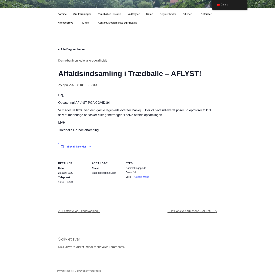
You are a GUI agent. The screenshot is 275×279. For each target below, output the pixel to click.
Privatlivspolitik (65, 270)
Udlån (149, 14)
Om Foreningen (82, 14)
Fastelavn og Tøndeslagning (80, 211)
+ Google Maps (140, 176)
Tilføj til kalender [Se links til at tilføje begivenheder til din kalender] (76, 146)
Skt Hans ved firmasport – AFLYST (191, 211)
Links (87, 22)
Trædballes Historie (109, 14)
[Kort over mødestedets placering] (177, 180)
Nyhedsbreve (67, 22)
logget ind (82, 247)
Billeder (189, 14)
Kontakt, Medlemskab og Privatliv (119, 22)
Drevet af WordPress (89, 270)
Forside (62, 14)
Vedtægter (133, 14)
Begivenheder (168, 14)
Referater (208, 14)
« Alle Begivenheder (71, 49)
